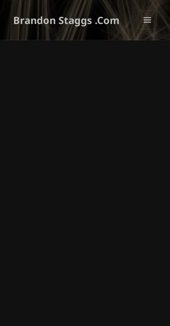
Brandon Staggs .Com (66, 20)
